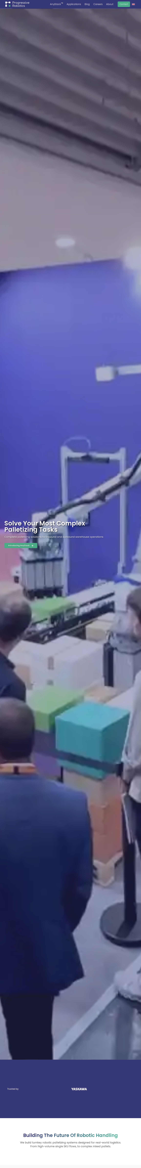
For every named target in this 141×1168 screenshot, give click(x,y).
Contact (124, 4)
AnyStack (56, 4)
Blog (87, 4)
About (109, 4)
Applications (74, 4)
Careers (98, 4)
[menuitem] (133, 4)
